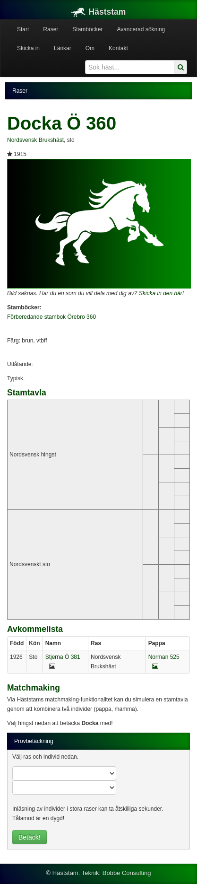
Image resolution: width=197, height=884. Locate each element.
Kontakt (118, 48)
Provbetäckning (33, 741)
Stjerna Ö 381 (62, 657)
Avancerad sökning (141, 29)
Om (90, 48)
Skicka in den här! (161, 293)
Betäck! (29, 837)
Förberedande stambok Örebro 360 (51, 317)
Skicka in (28, 48)
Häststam (98, 12)
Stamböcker (87, 29)
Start (23, 29)
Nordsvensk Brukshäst (35, 140)
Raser (50, 29)
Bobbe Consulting (127, 872)
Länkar (62, 48)
